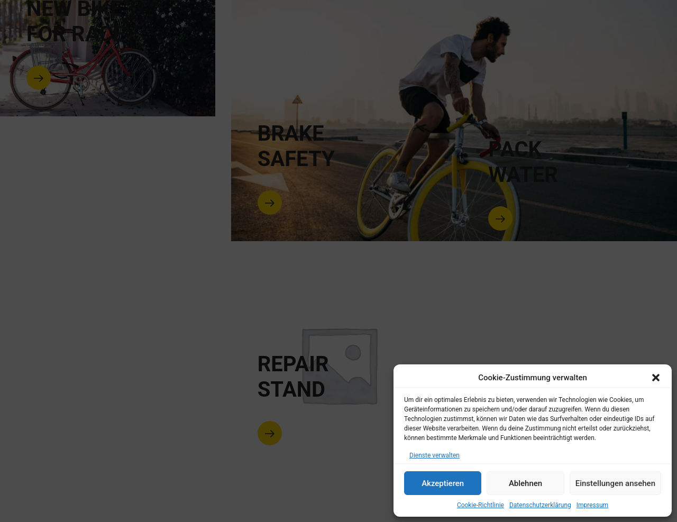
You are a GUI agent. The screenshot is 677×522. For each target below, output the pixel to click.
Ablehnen (525, 483)
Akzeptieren (443, 483)
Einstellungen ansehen (615, 483)
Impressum (592, 505)
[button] (656, 377)
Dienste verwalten (434, 455)
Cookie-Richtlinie (480, 505)
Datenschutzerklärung (540, 505)
